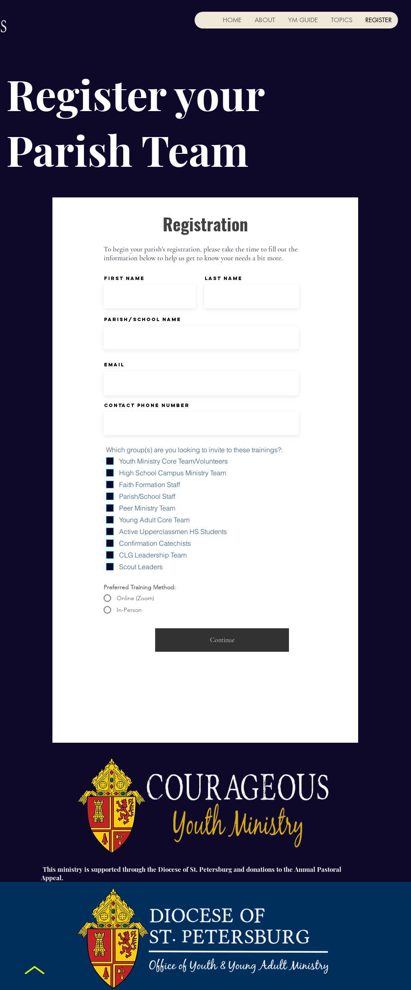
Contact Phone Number (147, 405)
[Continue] (222, 640)
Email (114, 365)
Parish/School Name (142, 319)
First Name (124, 278)
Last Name (223, 278)
